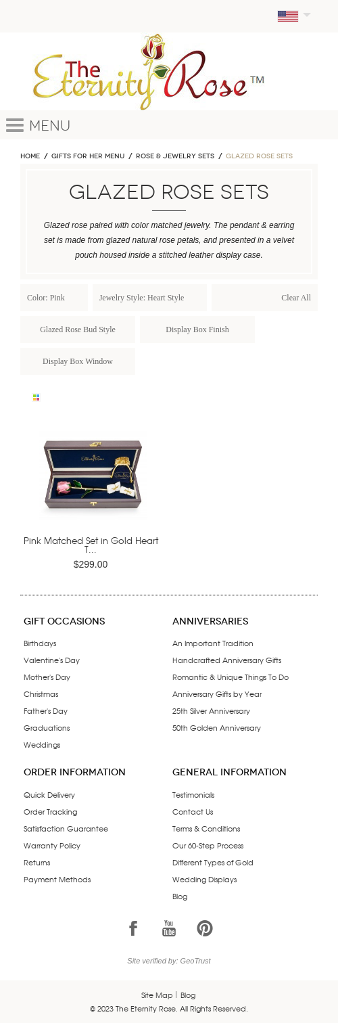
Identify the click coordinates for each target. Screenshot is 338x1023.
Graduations (47, 727)
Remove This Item (76, 297)
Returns (37, 862)
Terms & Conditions (206, 828)
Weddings (42, 744)
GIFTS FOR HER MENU (87, 156)
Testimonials (193, 794)
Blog (179, 895)
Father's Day (46, 710)
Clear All (296, 297)
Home (30, 156)
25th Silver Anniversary (211, 710)
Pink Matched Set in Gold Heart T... (91, 544)
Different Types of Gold (213, 862)
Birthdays (40, 642)
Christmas (41, 693)
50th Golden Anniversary (216, 727)
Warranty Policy (52, 845)
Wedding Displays (204, 878)
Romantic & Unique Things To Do (230, 676)
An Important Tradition (213, 642)
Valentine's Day (52, 659)
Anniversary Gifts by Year (217, 693)
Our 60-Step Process (207, 845)
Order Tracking (50, 811)
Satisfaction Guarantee (66, 828)
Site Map (157, 994)
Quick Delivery (49, 794)
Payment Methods (57, 878)
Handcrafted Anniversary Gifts (226, 659)
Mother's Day (47, 676)
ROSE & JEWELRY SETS (175, 156)
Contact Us (192, 811)
